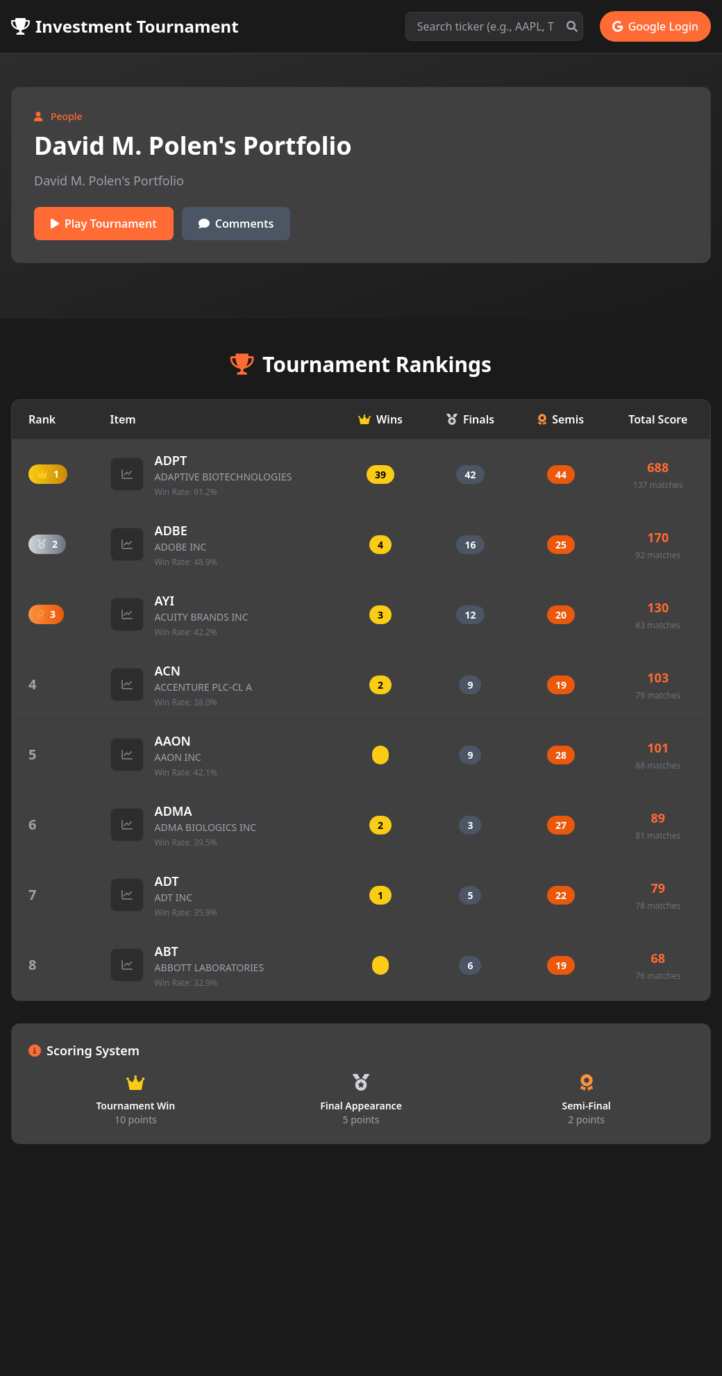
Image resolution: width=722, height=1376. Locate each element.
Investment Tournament (125, 26)
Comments (236, 223)
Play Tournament (104, 223)
